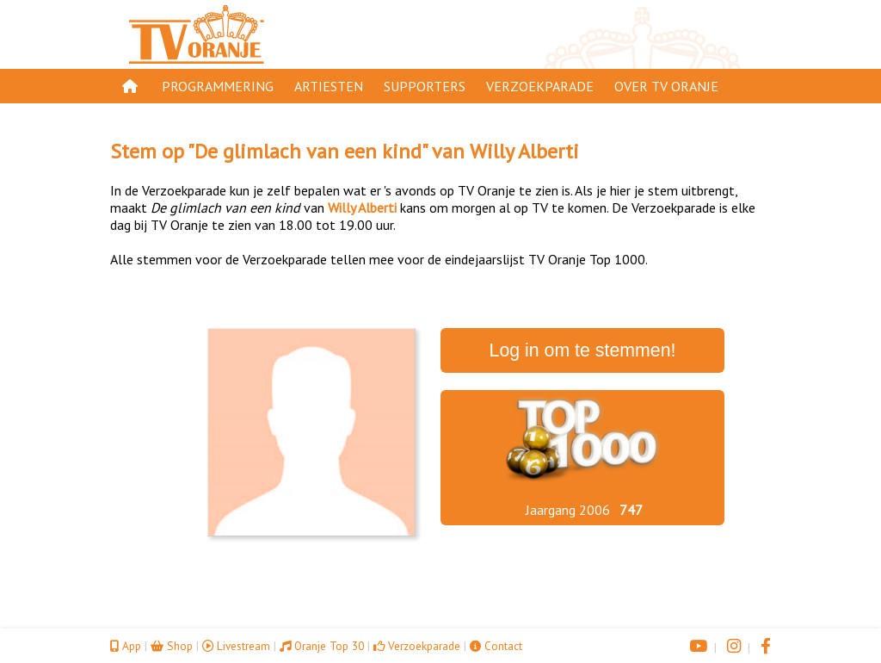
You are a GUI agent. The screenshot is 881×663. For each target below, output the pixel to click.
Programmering (218, 86)
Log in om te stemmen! (583, 350)
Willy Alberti (524, 151)
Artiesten (328, 86)
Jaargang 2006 (568, 509)
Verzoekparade (540, 86)
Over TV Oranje (666, 86)
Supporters (424, 86)
